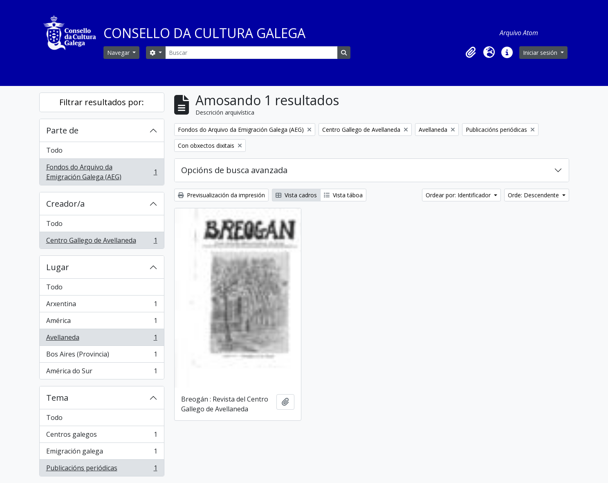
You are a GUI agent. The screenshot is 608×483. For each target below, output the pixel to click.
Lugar (57, 267)
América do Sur (101, 372)
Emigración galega (101, 453)
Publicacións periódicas (101, 469)
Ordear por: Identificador (459, 195)
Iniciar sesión (541, 52)
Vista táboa (343, 195)
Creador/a (65, 203)
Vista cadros (296, 195)
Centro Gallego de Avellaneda (101, 241)
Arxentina (101, 305)
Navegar (119, 52)
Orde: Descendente (534, 195)
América (101, 322)
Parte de (62, 130)
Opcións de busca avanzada (234, 170)
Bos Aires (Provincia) (101, 356)
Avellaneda (101, 339)
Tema (57, 397)
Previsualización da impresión (221, 195)
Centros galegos (101, 436)
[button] (471, 52)
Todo (54, 150)
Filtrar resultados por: (101, 102)
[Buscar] (251, 52)
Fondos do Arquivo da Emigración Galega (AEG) (101, 172)
